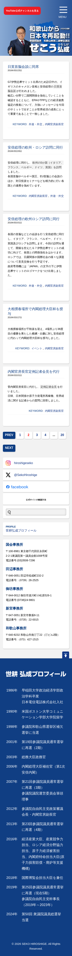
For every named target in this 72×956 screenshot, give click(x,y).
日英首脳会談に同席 (23, 67)
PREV (9, 435)
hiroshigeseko (19, 463)
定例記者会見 (49, 386)
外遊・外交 (35, 124)
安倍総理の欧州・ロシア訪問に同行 (35, 147)
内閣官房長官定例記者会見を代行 (34, 372)
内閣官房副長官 (54, 124)
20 (62, 435)
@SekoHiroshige (21, 475)
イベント (36, 348)
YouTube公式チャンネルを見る (22, 10)
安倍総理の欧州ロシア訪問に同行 (34, 219)
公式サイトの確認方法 (36, 500)
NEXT (9, 447)
